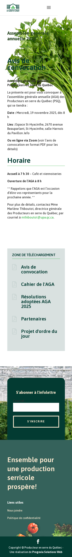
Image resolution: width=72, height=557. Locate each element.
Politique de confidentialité (24, 518)
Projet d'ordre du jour (39, 334)
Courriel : (19, 400)
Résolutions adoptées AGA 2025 (36, 301)
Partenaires (33, 318)
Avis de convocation (34, 269)
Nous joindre (14, 510)
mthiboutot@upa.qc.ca (38, 217)
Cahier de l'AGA (37, 284)
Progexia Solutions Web (47, 552)
